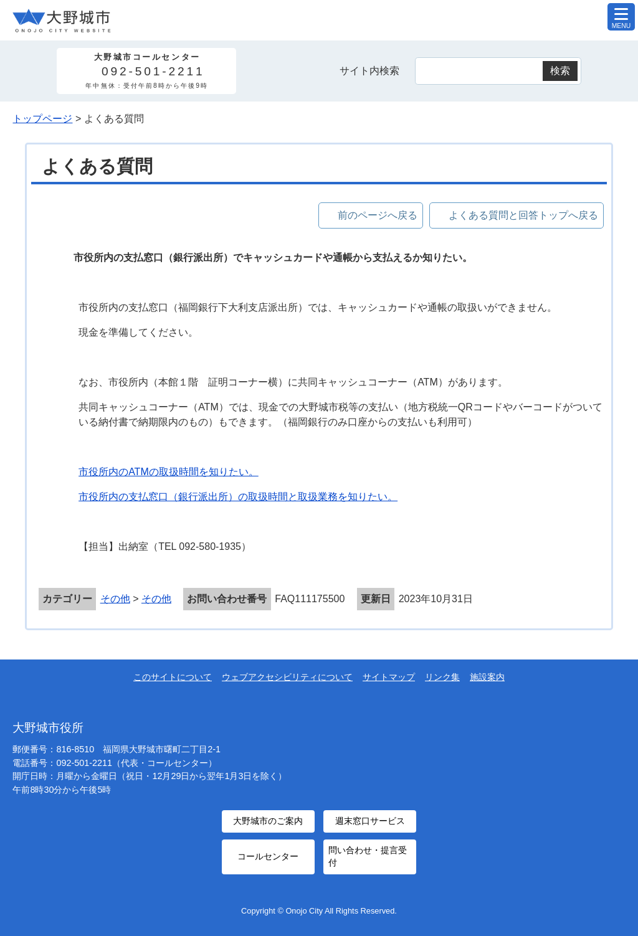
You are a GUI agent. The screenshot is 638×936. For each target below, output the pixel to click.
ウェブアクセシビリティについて (287, 677)
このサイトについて (172, 677)
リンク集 (442, 677)
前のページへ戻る (377, 215)
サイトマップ (389, 677)
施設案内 (487, 677)
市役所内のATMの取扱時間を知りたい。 (169, 471)
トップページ (42, 118)
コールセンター (267, 852)
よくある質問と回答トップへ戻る (523, 215)
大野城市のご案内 (268, 820)
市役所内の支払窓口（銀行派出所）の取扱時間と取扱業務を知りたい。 (238, 496)
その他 (115, 598)
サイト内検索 (369, 70)
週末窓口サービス (370, 820)
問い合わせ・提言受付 (367, 852)
